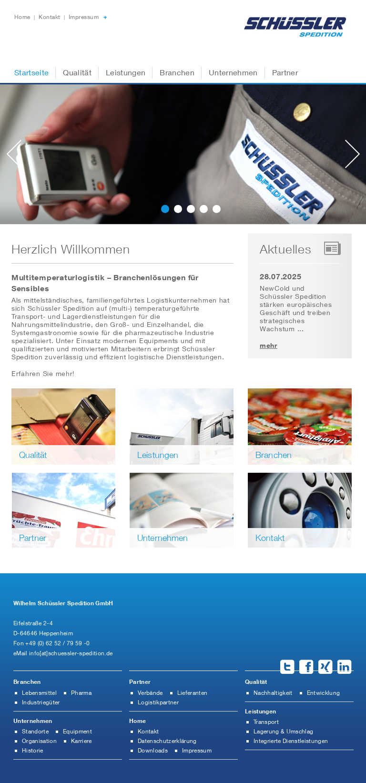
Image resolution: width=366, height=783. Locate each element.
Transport (266, 721)
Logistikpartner (158, 702)
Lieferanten (192, 692)
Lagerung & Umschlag (283, 731)
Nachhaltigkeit (273, 692)
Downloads (153, 750)
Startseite (31, 72)
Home (23, 16)
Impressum (84, 16)
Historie (32, 750)
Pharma (81, 692)
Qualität (77, 72)
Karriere (81, 740)
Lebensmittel (39, 692)
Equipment (77, 731)
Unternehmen (233, 72)
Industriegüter (41, 702)
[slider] (183, 158)
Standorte (35, 731)
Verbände (150, 692)
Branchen (177, 72)
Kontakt (50, 16)
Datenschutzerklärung (167, 740)
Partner (285, 72)
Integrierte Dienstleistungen (291, 740)
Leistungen (125, 72)
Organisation (39, 740)
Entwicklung (323, 692)
